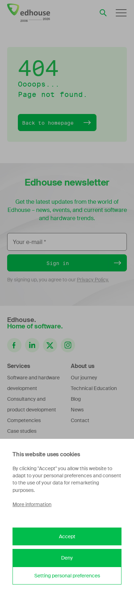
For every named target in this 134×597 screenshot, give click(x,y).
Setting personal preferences (67, 575)
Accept (67, 536)
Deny (67, 558)
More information (32, 504)
